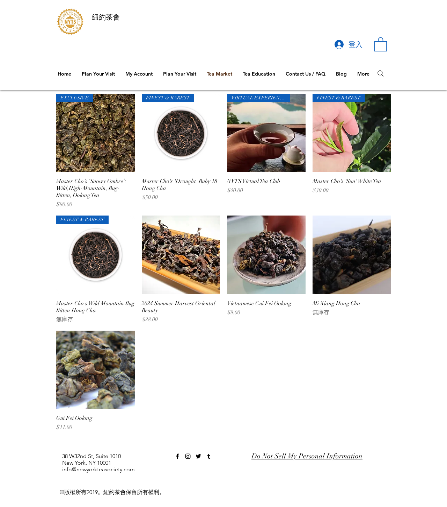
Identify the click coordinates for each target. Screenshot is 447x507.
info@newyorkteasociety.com (98, 469)
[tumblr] (208, 456)
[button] (380, 43)
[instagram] (187, 456)
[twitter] (198, 456)
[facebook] (177, 456)
